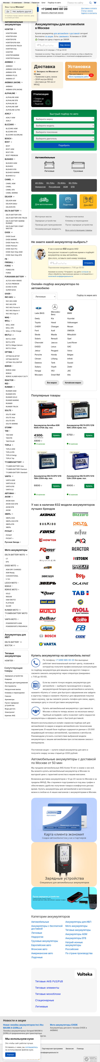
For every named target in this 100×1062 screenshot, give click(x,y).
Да (8, 11)
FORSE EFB (10, 270)
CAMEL (8, 179)
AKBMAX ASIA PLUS (13, 69)
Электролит (10, 712)
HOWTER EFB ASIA (13, 43)
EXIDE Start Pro (11, 249)
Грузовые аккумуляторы (44, 941)
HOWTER (9, 29)
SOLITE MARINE (12, 424)
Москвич (39, 375)
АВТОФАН (9, 493)
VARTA (8, 476)
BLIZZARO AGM (11, 129)
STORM (8, 427)
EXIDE (7, 232)
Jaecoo (54, 342)
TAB (6, 431)
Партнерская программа (52, 1048)
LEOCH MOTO (11, 583)
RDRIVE (8, 366)
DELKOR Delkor (11, 204)
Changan (55, 326)
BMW (69, 313)
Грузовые (78, 171)
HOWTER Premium (13, 58)
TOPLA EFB (10, 452)
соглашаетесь (31, 1047)
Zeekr (69, 367)
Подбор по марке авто (87, 295)
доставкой (75, 33)
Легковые (49, 171)
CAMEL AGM (10, 183)
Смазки (8, 696)
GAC (69, 346)
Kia (52, 318)
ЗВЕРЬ (8, 514)
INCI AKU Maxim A (13, 311)
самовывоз (64, 36)
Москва (6, 3)
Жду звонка (65, 45)
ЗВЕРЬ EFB (10, 524)
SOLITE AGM (10, 414)
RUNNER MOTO (11, 610)
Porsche (38, 355)
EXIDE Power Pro (12, 243)
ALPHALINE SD (11, 103)
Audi (53, 330)
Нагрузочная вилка (13, 689)
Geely (37, 318)
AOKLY (8, 114)
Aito (69, 375)
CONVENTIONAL (12, 576)
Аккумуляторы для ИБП (78, 921)
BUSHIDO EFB (11, 169)
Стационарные (44, 1000)
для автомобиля (61, 33)
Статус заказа (87, 11)
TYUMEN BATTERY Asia (15, 466)
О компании (17, 3)
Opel (69, 338)
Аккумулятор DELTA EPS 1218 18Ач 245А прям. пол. (80, 426)
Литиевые (41, 1006)
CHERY (38, 326)
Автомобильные (45, 157)
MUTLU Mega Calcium (14, 345)
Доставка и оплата (89, 8)
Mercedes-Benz (56, 313)
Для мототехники (44, 204)
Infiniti (70, 359)
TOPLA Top (10, 458)
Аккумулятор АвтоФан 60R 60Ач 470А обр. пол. (47, 426)
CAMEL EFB (10, 190)
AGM (65, 187)
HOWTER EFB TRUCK (14, 46)
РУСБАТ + (9, 538)
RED (6, 383)
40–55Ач (39, 183)
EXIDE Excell (10, 236)
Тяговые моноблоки (48, 993)
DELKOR (8, 196)
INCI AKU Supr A (12, 314)
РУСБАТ (8, 531)
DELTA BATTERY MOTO (15, 555)
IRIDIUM (9, 597)
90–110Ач (73, 183)
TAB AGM (9, 435)
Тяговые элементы (47, 987)
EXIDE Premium (11, 246)
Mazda (54, 334)
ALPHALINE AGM (12, 97)
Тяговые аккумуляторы (13, 654)
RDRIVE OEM (10, 370)
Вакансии (70, 1048)
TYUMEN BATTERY (13, 462)
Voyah (53, 367)
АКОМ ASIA (10, 501)
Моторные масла (43, 216)
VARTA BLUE (10, 483)
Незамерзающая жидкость (48, 229)
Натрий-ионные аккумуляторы (74, 943)
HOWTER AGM (11, 33)
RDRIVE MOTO (11, 589)
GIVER (7, 294)
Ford (37, 330)
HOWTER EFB (11, 39)
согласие (72, 54)
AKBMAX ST (10, 79)
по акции (49, 36)
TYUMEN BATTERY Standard (16, 472)
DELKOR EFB (10, 207)
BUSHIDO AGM (11, 163)
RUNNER (8, 387)
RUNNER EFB (11, 394)
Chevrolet (39, 342)
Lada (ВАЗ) (39, 313)
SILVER (8, 606)
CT (7, 559)
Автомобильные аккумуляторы (14, 23)
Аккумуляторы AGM (76, 934)
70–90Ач (61, 183)
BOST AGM (10, 149)
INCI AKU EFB (11, 304)
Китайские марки (73, 383)
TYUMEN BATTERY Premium (16, 469)
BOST (7, 142)
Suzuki (70, 363)
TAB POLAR (10, 441)
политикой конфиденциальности (79, 56)
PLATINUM (10, 603)
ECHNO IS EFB (11, 287)
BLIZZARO (9, 124)
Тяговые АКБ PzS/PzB (49, 981)
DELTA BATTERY (12, 211)
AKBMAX (9, 62)
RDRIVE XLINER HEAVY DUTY (17, 376)
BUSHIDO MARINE (12, 172)
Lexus (53, 346)
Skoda (37, 334)
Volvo (69, 351)
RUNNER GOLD (11, 397)
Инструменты (10, 686)
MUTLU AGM (10, 339)
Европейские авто (41, 945)
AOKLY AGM (10, 118)
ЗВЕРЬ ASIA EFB (12, 521)
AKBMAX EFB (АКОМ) (14, 89)
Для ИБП (88, 205)
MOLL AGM (10, 325)
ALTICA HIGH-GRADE (14, 281)
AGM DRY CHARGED (13, 570)
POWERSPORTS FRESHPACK (16, 626)
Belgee (70, 355)
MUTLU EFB (10, 342)
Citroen (38, 359)
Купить (56, 435)
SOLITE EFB (10, 421)
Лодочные (68, 204)
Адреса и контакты (89, 13)
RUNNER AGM (11, 391)
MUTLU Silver (11, 348)
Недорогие (40, 187)
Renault (54, 338)
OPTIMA (8, 352)
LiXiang (54, 359)
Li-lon (8, 579)
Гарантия (35, 3)
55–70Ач (50, 183)
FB (6, 259)
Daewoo (38, 363)
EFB (73, 187)
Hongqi (38, 371)
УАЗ (52, 371)
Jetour (37, 351)
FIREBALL (9, 262)
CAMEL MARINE (12, 193)
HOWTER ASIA (11, 36)
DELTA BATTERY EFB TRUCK (16, 218)
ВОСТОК (9, 645)
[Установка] (81, 71)
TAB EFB (9, 438)
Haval (53, 322)
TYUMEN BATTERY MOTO (16, 613)
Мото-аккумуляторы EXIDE (64, 1025)
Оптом (26, 3)
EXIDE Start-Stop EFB (14, 255)
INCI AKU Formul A (13, 307)
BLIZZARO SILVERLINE (14, 135)
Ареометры (9, 699)
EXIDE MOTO (10, 565)
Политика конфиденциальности (45, 1052)
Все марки (52, 383)
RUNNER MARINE (12, 400)
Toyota (38, 322)
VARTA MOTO (11, 619)
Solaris (38, 338)
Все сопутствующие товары (78, 230)
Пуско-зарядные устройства (79, 224)
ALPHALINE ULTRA (13, 110)
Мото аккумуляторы (16, 550)
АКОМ (7, 497)
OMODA (70, 330)
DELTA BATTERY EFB (13, 215)
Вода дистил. (10, 709)
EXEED (38, 346)
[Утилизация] (42, 98)
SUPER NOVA (11, 290)
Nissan (70, 326)
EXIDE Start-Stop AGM (14, 252)
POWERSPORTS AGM (14, 623)
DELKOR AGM (11, 201)
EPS (7, 562)
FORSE (8, 266)
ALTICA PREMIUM (12, 284)
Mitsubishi (71, 334)
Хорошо (10, 1054)
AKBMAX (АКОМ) (12, 82)
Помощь (80, 1048)
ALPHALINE (10, 93)
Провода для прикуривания (16, 683)
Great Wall (55, 375)
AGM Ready (10, 573)
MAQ (7, 317)
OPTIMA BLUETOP (13, 356)
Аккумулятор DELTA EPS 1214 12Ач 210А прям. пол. (80, 477)
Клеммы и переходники (15, 693)
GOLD (8, 594)
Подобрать (64, 145)
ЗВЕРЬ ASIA (10, 518)
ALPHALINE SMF (12, 107)
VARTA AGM (10, 480)
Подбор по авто (54, 3)
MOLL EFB (10, 328)
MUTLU (8, 335)
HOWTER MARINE (12, 55)
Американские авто (42, 953)
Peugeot (54, 351)
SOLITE (8, 410)
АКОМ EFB (10, 507)
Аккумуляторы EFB (75, 938)
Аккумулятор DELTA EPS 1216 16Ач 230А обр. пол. (47, 477)
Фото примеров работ (79, 77)
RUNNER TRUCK (12, 407)
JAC (69, 371)
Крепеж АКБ (10, 715)
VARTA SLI (10, 490)
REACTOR (9, 380)
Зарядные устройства (14, 676)
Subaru (38, 367)
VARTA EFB (10, 486)
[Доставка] (47, 75)
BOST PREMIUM (12, 155)
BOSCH (8, 138)
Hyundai (70, 318)
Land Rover (72, 342)
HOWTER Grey (11, 49)
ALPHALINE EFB (12, 100)
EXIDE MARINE (11, 239)
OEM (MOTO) (11, 600)
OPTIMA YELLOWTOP (14, 362)
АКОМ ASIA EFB (12, 504)
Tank (53, 363)
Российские (54, 187)
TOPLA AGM (10, 449)
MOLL (7, 321)
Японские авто (39, 949)
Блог (43, 3)
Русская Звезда (12, 542)
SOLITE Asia (10, 417)
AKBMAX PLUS (11, 75)
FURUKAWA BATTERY (14, 276)
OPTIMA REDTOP (12, 359)
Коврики (8, 679)
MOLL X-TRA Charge (13, 331)
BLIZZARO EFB (11, 132)
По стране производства (78, 953)
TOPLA (8, 445)
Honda (54, 355)
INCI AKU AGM (11, 301)
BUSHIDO (9, 159)
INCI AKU (9, 297)
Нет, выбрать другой (22, 11)
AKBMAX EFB (11, 72)
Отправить (88, 263)
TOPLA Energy (11, 455)
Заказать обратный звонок (52, 13)
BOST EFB (9, 152)
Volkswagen (72, 322)
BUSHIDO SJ (10, 176)
